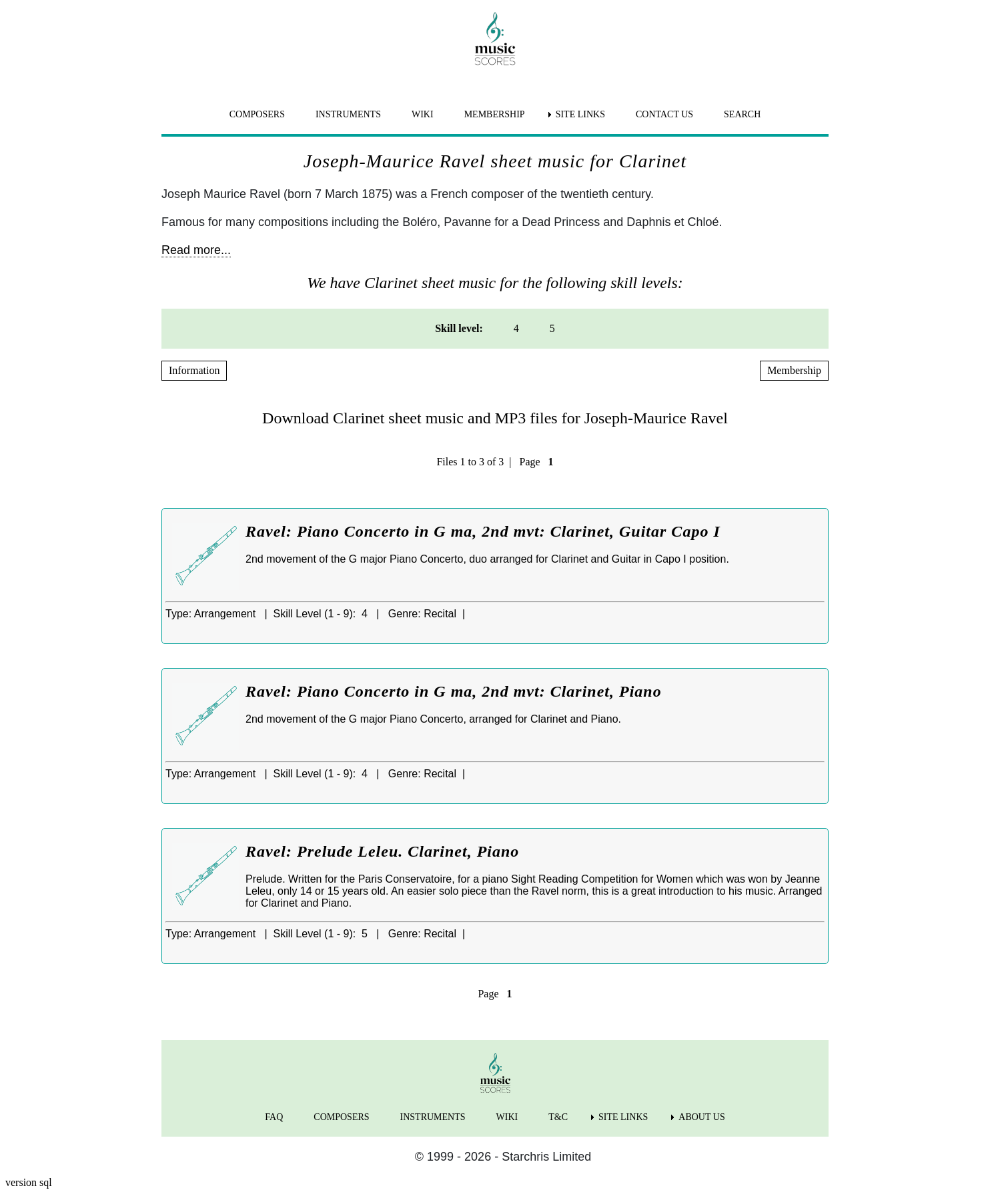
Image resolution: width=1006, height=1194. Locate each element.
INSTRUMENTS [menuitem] (348, 114)
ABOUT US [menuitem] (701, 1117)
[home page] (495, 38)
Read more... (196, 250)
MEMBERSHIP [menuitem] (494, 114)
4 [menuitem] (516, 328)
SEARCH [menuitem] (742, 114)
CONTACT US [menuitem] (664, 114)
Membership (794, 370)
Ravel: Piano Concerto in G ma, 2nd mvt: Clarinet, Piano (453, 691)
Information (194, 370)
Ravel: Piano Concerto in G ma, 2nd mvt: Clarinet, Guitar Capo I (482, 531)
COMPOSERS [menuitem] (257, 114)
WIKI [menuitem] (423, 114)
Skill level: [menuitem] (459, 328)
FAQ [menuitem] (274, 1117)
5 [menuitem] (552, 328)
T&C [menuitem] (558, 1117)
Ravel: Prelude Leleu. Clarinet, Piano (382, 851)
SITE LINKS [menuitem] (580, 114)
